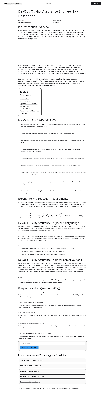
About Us (48, 3)
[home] (13, 4)
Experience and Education (28, 104)
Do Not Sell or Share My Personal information (69, 388)
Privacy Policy (45, 388)
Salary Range (24, 106)
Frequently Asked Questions (29, 111)
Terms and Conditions (53, 388)
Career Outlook (25, 109)
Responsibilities (25, 101)
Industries (56, 4)
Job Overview (24, 99)
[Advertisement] (52, 50)
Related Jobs (24, 113)
